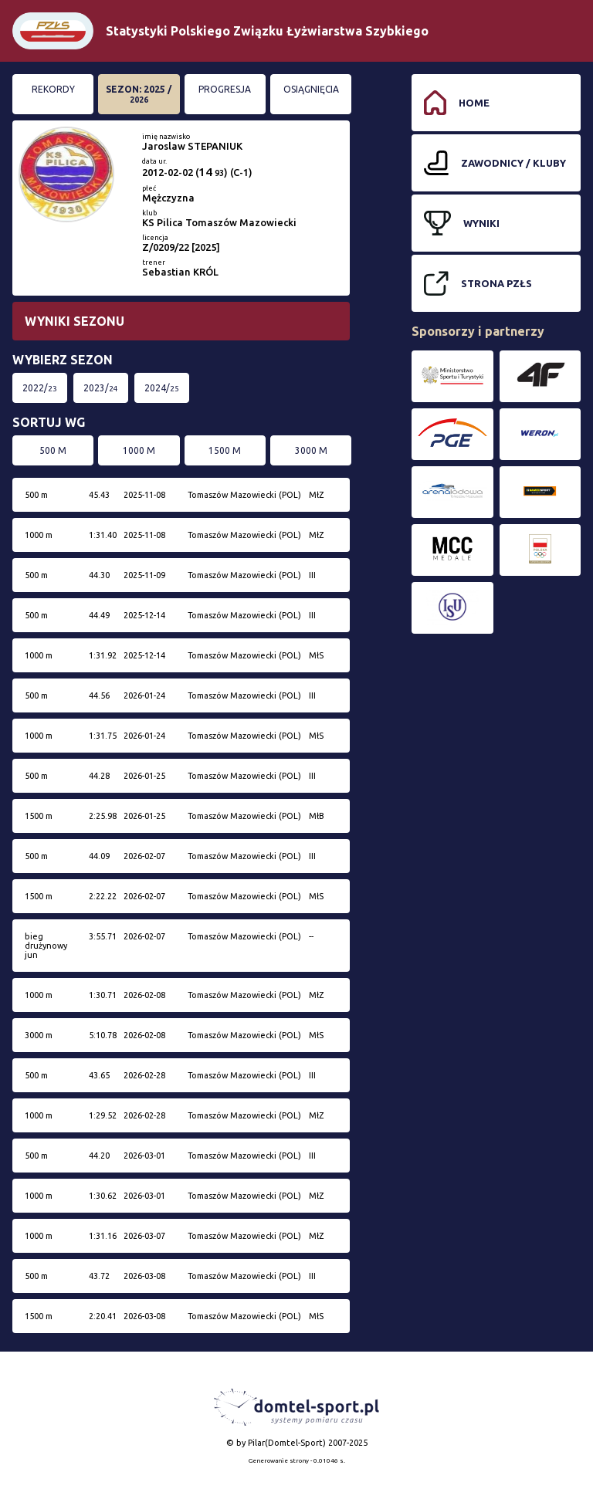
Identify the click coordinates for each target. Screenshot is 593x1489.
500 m (52, 450)
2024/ (161, 388)
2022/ (39, 388)
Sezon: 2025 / (138, 94)
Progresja (224, 89)
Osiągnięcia (311, 89)
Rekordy (53, 89)
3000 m (311, 450)
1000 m (139, 450)
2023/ (100, 388)
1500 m (224, 450)
